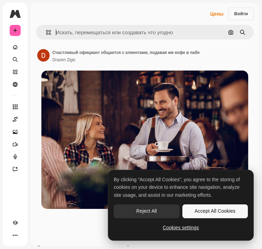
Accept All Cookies (215, 211)
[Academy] (15, 222)
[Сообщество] (15, 84)
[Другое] (15, 235)
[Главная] (15, 47)
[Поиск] (15, 59)
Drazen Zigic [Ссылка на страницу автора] (63, 59)
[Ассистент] (15, 169)
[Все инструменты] (15, 106)
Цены (217, 14)
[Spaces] (15, 119)
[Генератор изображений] (15, 131)
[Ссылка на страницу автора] (43, 55)
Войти (241, 13)
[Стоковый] (15, 71)
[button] (45, 32)
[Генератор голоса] (15, 156)
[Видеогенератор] (15, 144)
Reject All (146, 211)
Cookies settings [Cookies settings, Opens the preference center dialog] (181, 227)
